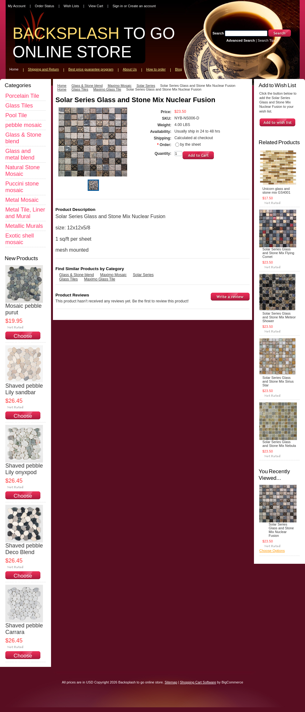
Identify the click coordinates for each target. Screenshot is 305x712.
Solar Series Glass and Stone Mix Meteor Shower (279, 317)
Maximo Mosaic (120, 85)
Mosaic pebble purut (23, 309)
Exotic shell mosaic (19, 239)
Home (61, 85)
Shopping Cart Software (198, 682)
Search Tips (267, 40)
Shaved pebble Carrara (24, 628)
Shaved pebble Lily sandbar (24, 389)
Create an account (142, 6)
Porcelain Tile (22, 96)
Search (218, 33)
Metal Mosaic (22, 200)
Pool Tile (16, 115)
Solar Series (146, 85)
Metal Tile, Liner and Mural (25, 213)
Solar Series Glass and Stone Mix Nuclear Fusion (281, 529)
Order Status (44, 6)
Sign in (117, 6)
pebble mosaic (23, 125)
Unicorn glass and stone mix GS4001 (276, 190)
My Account (16, 6)
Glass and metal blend (19, 154)
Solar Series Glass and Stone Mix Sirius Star (278, 381)
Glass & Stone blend (87, 85)
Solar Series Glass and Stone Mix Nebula (279, 444)
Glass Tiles (19, 105)
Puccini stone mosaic (22, 187)
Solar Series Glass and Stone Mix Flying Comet (278, 253)
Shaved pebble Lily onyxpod (24, 469)
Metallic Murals (24, 226)
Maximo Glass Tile (107, 89)
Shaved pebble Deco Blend (24, 548)
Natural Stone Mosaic (22, 170)
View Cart (95, 6)
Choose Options (23, 339)
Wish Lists (71, 6)
